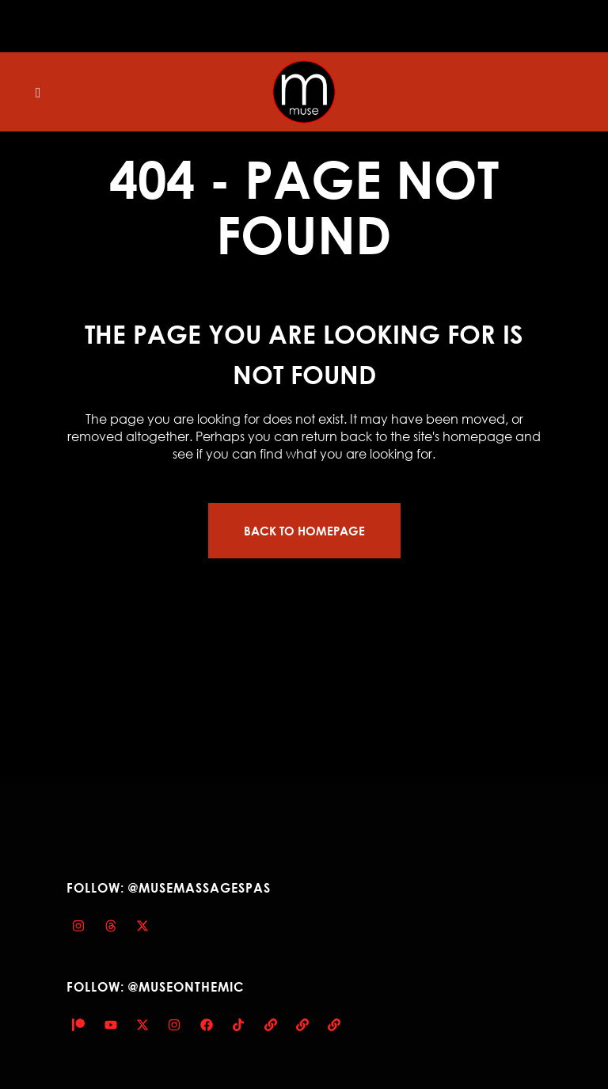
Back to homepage (304, 531)
